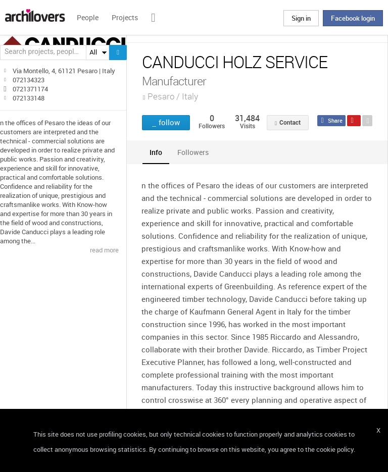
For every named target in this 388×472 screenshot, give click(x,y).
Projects (125, 17)
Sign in (301, 18)
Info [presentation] (156, 152)
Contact (290, 122)
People (88, 17)
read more (104, 249)
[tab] (156, 152)
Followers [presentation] (193, 152)
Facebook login (353, 18)
